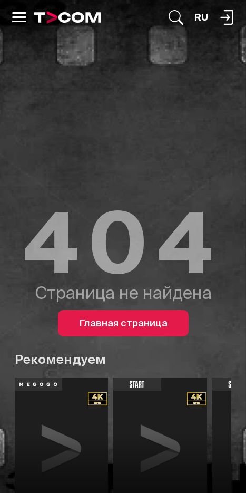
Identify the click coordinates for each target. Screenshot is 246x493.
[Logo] (67, 17)
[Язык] (201, 17)
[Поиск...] (176, 17)
